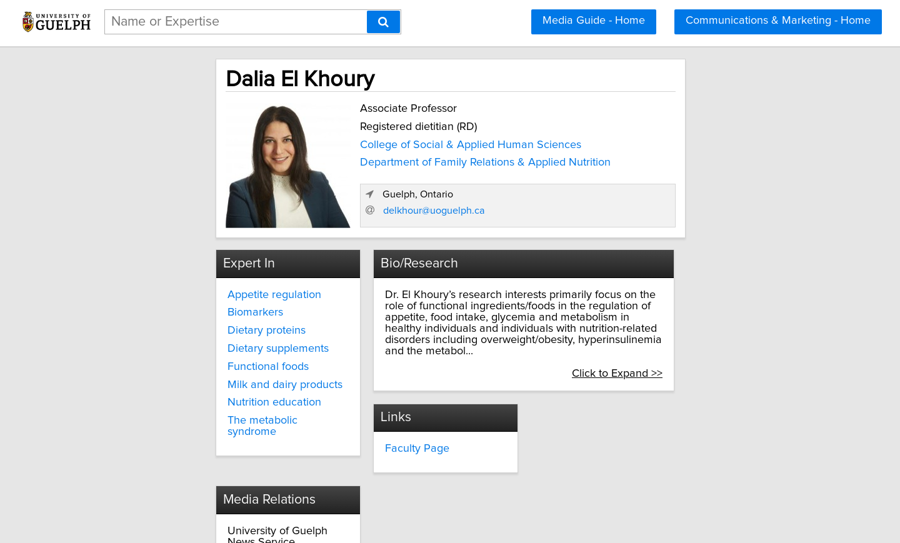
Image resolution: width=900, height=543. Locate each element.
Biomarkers (175, 308)
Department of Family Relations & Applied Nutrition (398, 159)
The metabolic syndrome (208, 415)
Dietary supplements (198, 343)
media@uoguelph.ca (600, 444)
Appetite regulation (194, 290)
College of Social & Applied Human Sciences (383, 141)
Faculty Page (381, 421)
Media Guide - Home (593, 20)
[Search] (383, 22)
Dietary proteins (187, 325)
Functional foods (188, 361)
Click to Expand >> (707, 346)
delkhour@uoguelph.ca (633, 206)
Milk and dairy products (205, 380)
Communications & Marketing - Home (778, 20)
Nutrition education (194, 398)
